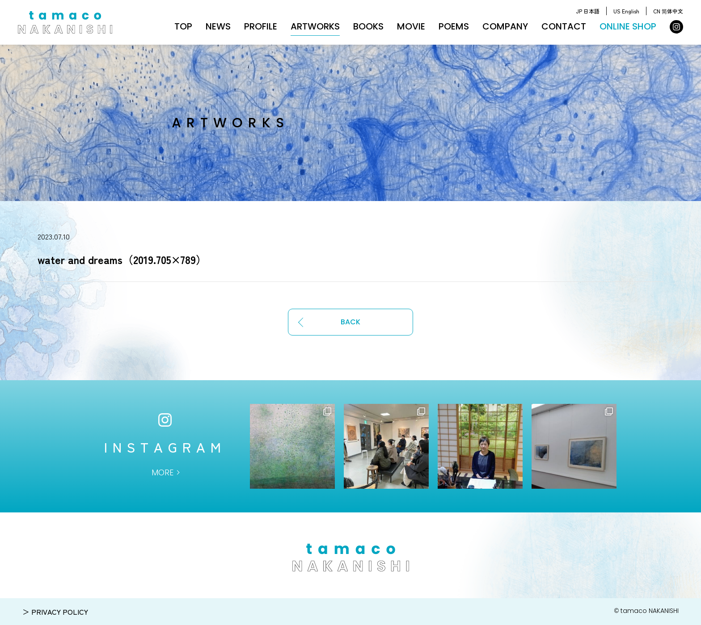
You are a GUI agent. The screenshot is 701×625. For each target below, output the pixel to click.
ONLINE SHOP (628, 26)
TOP (183, 26)
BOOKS (368, 26)
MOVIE (411, 26)
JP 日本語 (588, 11)
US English (626, 11)
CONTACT (563, 26)
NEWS (218, 26)
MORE (162, 472)
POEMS (454, 26)
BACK (350, 322)
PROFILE (260, 26)
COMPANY (505, 26)
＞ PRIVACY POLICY (55, 611)
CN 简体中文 (668, 11)
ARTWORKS (315, 26)
